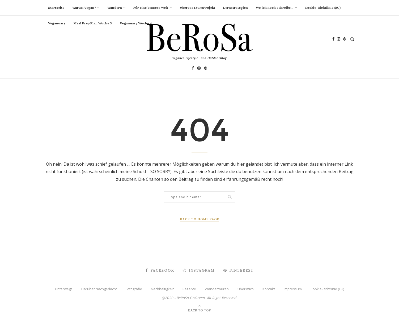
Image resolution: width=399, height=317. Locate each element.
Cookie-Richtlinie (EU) (323, 8)
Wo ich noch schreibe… (274, 8)
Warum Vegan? (84, 8)
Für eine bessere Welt (150, 8)
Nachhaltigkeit (162, 289)
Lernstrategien (235, 8)
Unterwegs (64, 289)
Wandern (114, 8)
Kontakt (268, 289)
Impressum (293, 289)
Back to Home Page (199, 219)
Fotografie (134, 289)
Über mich (245, 289)
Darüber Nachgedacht (99, 289)
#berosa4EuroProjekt (197, 8)
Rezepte (189, 289)
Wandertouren (217, 289)
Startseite (56, 8)
